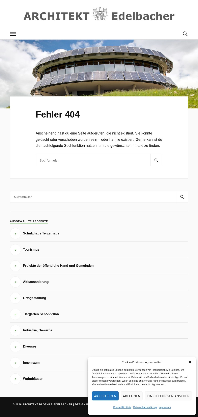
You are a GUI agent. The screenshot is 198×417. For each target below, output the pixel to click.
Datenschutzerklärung (145, 407)
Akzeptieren (105, 396)
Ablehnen (131, 396)
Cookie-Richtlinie (122, 407)
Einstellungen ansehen (168, 396)
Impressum (165, 407)
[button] (190, 362)
